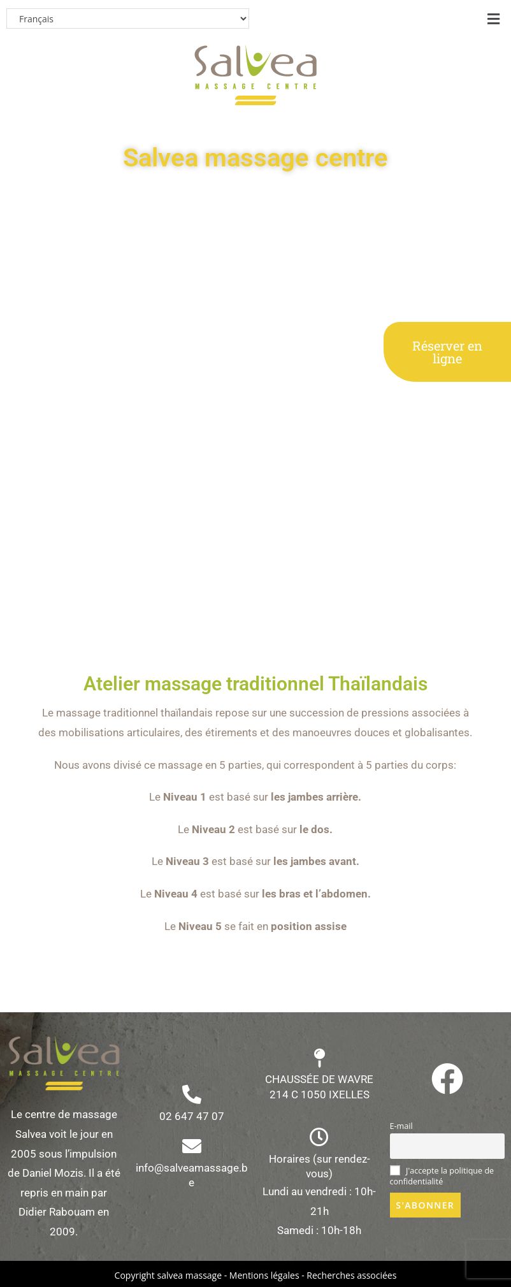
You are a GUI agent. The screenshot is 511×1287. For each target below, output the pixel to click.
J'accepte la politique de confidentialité (442, 1176)
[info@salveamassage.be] (191, 1146)
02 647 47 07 (191, 1116)
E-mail (401, 1126)
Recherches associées (351, 1275)
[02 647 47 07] (191, 1094)
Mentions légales (264, 1275)
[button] (494, 18)
